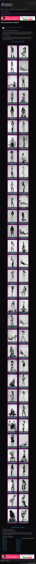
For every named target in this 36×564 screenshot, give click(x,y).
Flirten (6, 9)
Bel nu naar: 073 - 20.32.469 (18, 41)
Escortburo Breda (13, 33)
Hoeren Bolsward (18, 546)
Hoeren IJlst (17, 545)
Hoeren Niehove (4, 550)
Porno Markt (24, 9)
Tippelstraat (11, 9)
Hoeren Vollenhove (18, 549)
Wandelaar (6, 27)
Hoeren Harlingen (18, 548)
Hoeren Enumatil (4, 540)
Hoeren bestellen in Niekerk (6, 11)
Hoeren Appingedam (18, 541)
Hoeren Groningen (18, 539)
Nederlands (3, 560)
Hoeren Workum (18, 550)
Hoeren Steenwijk (18, 544)
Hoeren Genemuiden (18, 551)
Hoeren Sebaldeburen (5, 539)
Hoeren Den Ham (4, 549)
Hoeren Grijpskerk (4, 544)
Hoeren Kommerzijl (4, 548)
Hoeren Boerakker (4, 543)
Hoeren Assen (18, 540)
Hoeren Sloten (18, 547)
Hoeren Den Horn (4, 545)
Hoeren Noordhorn (4, 541)
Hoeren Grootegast (4, 542)
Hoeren (2, 11)
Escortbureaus (18, 9)
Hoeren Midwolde (4, 546)
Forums (2, 9)
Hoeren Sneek (18, 543)
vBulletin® (31, 562)
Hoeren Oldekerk (4, 538)
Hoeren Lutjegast (4, 547)
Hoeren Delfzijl (18, 542)
